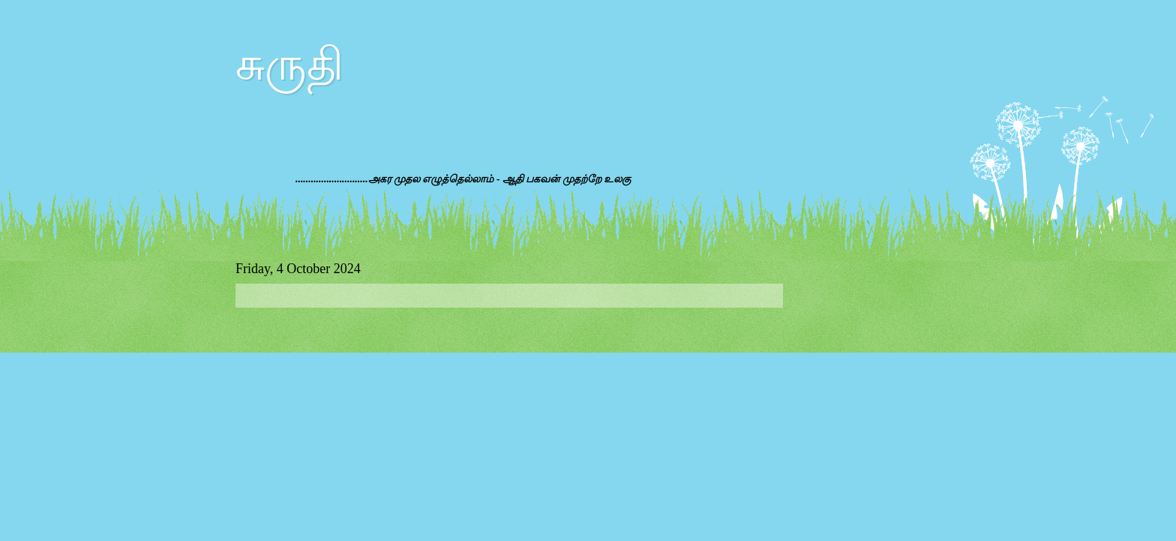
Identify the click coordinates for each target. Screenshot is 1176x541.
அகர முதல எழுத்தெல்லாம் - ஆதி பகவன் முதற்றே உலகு (500, 179)
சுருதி (290, 64)
